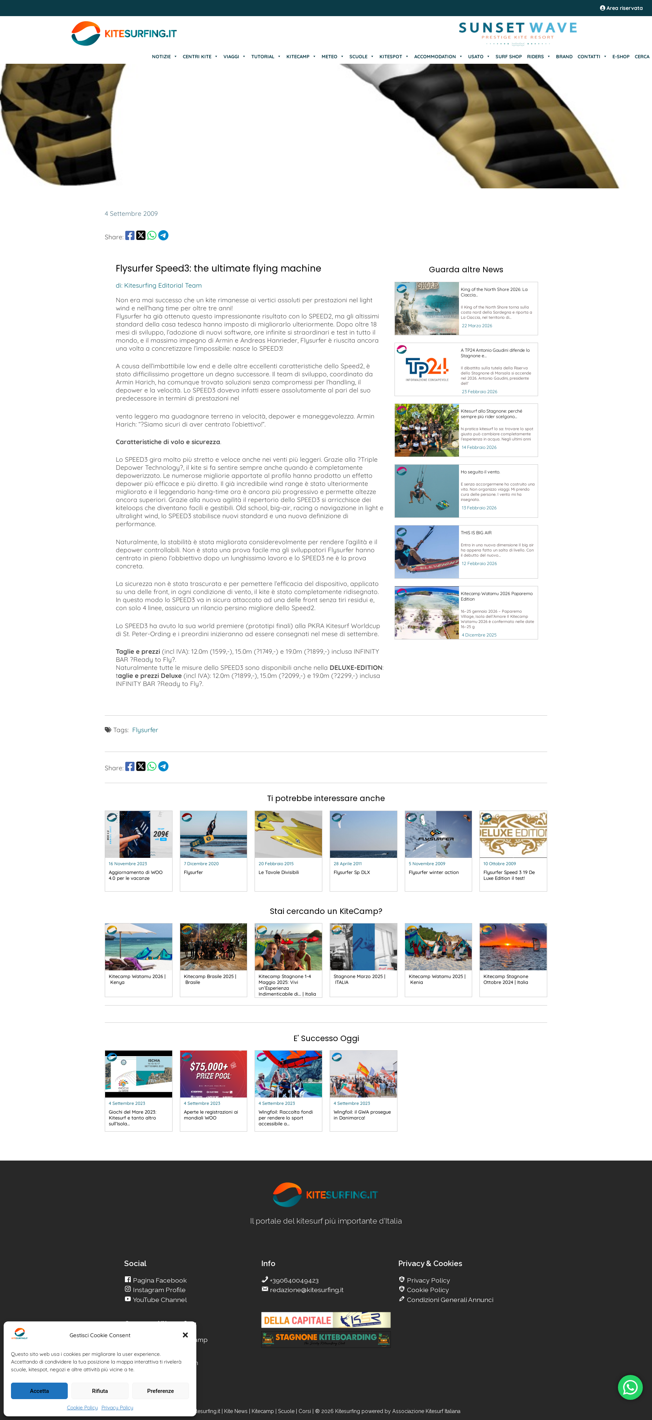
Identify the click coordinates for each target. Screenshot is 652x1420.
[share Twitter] (140, 237)
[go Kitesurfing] (466, 308)
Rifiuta (100, 1391)
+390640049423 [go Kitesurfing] (293, 1280)
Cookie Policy (82, 1407)
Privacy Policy (117, 1407)
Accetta (39, 1391)
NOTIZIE (165, 56)
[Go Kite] (124, 45)
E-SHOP (621, 56)
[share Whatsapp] (151, 237)
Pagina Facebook (159, 1280)
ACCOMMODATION (438, 56)
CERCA (642, 56)
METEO (333, 56)
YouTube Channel (159, 1299)
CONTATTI (592, 56)
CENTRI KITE (200, 56)
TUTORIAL (266, 56)
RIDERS (539, 56)
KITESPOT (394, 56)
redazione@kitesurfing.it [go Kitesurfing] (306, 1290)
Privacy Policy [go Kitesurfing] (427, 1280)
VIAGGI (234, 56)
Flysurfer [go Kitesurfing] (145, 730)
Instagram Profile (158, 1290)
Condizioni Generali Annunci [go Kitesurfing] (449, 1299)
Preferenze (160, 1391)
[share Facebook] (129, 237)
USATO (479, 56)
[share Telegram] (163, 237)
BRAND (564, 56)
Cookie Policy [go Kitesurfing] (427, 1290)
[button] (185, 1335)
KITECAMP (301, 56)
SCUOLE (361, 56)
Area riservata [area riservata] (621, 8)
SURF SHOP (509, 56)
